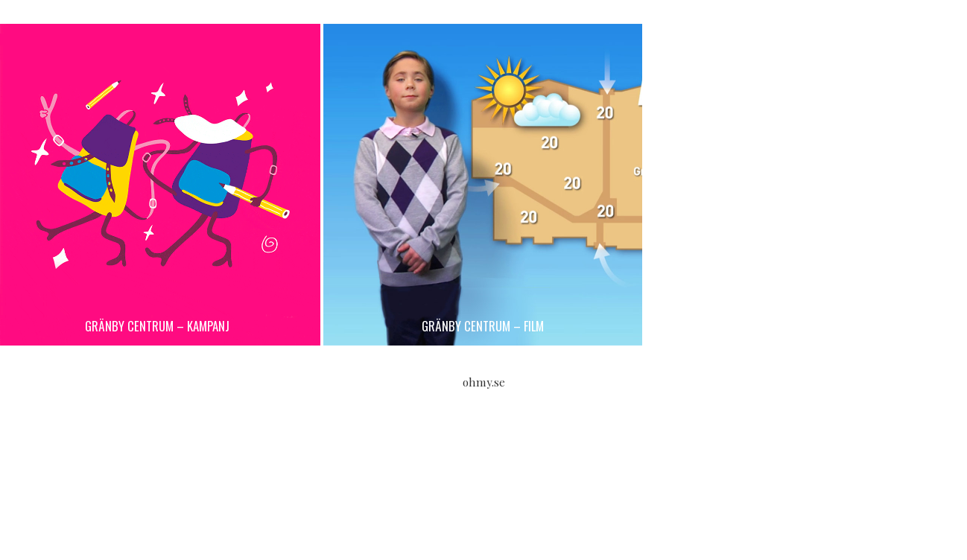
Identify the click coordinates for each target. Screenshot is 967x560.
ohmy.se (484, 382)
